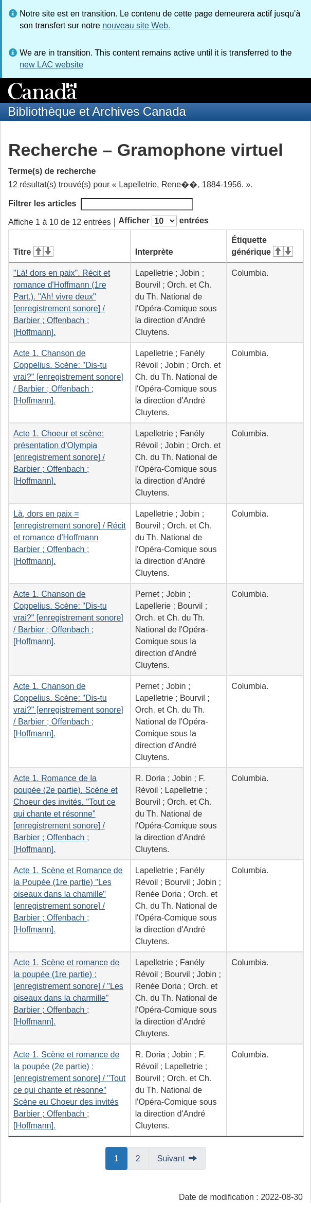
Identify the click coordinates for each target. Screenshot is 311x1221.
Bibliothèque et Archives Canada (97, 111)
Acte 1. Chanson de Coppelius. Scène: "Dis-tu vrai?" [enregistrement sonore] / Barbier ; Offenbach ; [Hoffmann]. (68, 377)
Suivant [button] (171, 1158)
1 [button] (120, 1158)
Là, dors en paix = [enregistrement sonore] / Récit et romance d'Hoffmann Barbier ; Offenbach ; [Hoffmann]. (69, 537)
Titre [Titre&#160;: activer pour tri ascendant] (33, 251)
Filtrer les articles (100, 204)
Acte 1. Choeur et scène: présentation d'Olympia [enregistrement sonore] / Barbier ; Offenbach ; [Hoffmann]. (59, 457)
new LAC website (51, 64)
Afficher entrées (163, 221)
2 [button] (142, 1158)
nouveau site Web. (136, 25)
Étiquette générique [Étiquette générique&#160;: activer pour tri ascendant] (262, 246)
